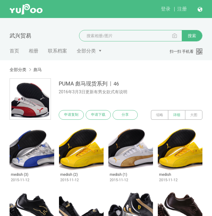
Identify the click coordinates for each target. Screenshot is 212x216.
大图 (193, 115)
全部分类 (86, 51)
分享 (125, 115)
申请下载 (98, 115)
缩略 (159, 115)
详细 (176, 115)
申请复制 (71, 115)
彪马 (37, 69)
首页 (14, 51)
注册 (182, 9)
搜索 (192, 35)
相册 (33, 51)
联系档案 (57, 51)
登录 (165, 9)
